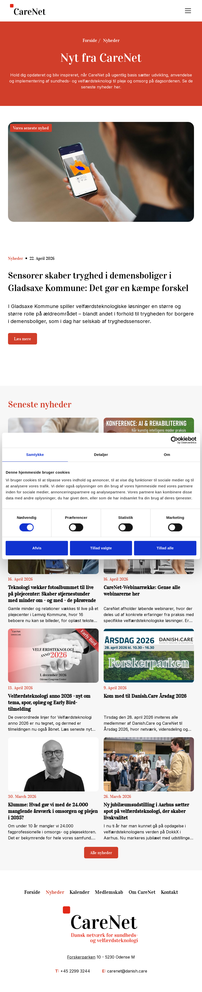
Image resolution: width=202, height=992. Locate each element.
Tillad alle (165, 548)
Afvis (37, 548)
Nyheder (111, 40)
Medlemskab (109, 892)
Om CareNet (142, 892)
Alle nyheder (101, 852)
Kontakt (169, 892)
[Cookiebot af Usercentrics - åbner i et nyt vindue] (174, 440)
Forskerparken (81, 957)
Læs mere (22, 338)
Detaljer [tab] (101, 454)
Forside (90, 40)
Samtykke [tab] (35, 454)
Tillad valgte (101, 548)
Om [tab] (167, 454)
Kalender (79, 892)
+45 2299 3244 (75, 971)
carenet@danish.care (127, 971)
